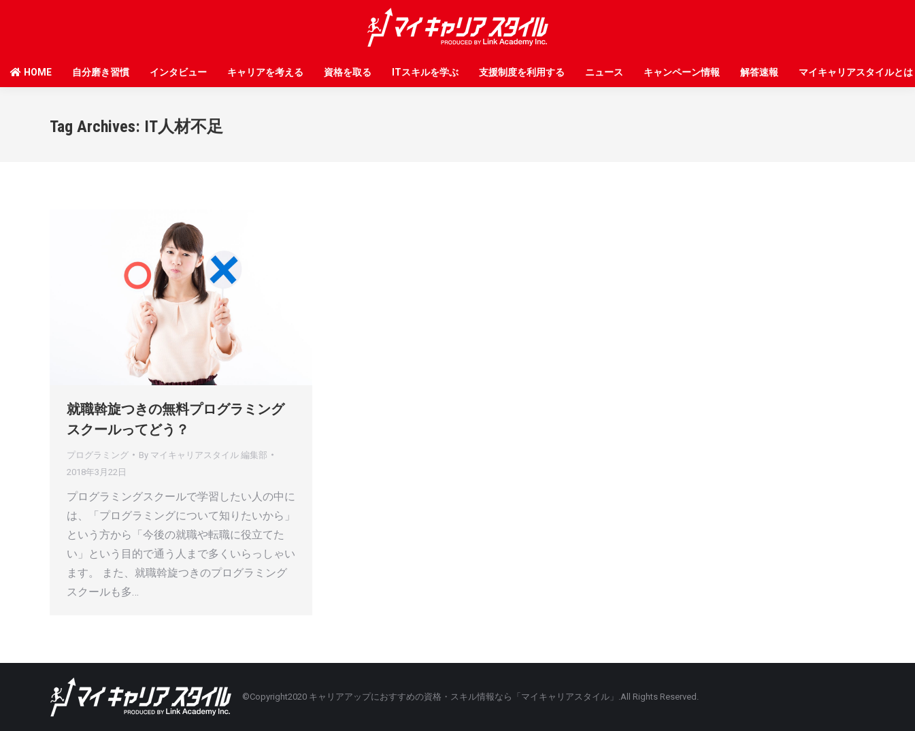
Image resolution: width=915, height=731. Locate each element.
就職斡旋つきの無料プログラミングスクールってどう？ (175, 419)
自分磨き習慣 (100, 72)
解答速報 (759, 72)
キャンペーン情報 (682, 72)
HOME (31, 72)
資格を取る (347, 72)
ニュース (604, 72)
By (203, 455)
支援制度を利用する (522, 72)
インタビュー (178, 72)
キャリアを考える (265, 72)
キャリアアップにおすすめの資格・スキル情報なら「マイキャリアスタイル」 (463, 697)
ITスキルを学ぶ (425, 72)
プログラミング (98, 455)
